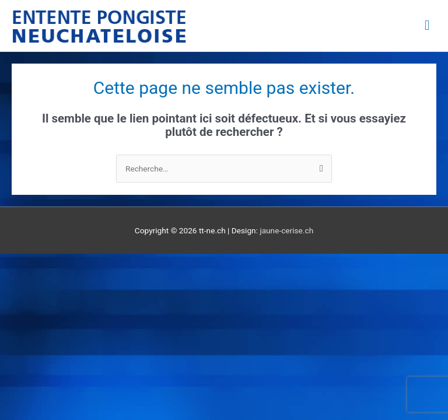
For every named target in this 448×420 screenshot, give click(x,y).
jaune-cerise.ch (286, 230)
